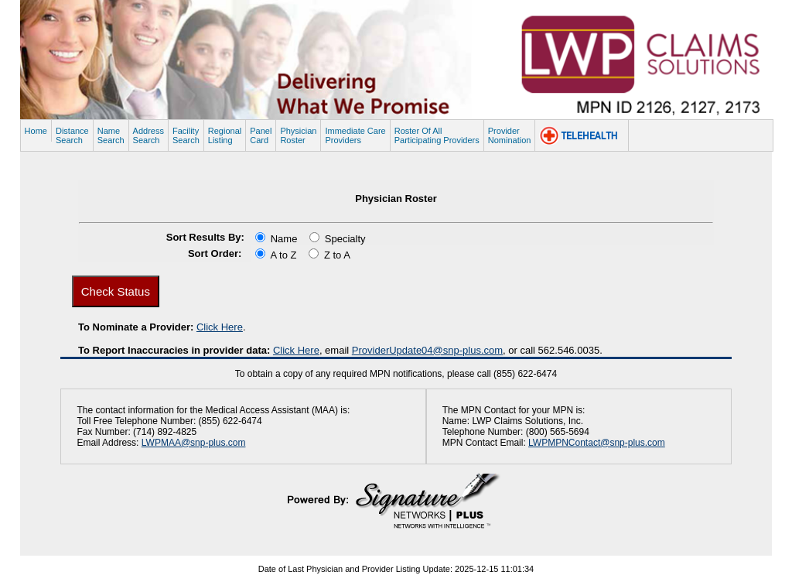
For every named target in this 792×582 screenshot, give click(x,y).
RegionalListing (224, 135)
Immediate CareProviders (355, 135)
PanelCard (260, 135)
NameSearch (111, 135)
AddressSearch (148, 135)
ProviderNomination (509, 135)
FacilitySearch (186, 135)
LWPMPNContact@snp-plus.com (596, 442)
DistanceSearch (72, 135)
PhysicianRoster (298, 135)
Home (36, 130)
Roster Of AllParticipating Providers (437, 135)
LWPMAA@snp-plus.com (194, 442)
